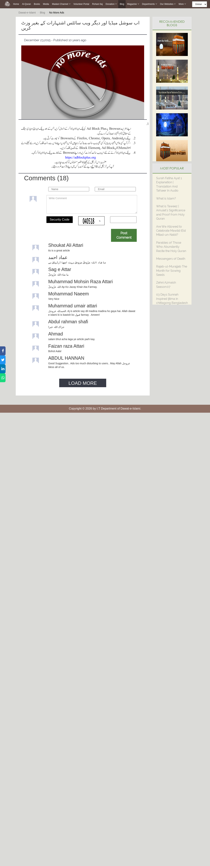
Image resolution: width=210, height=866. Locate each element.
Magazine (133, 4)
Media (46, 4)
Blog (122, 4)
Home (16, 4)
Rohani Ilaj (97, 4)
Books (37, 4)
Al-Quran (26, 4)
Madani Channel (61, 4)
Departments (149, 4)
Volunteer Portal (81, 4)
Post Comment (124, 235)
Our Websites (168, 4)
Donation (111, 4)
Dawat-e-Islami (27, 12)
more (182, 4)
